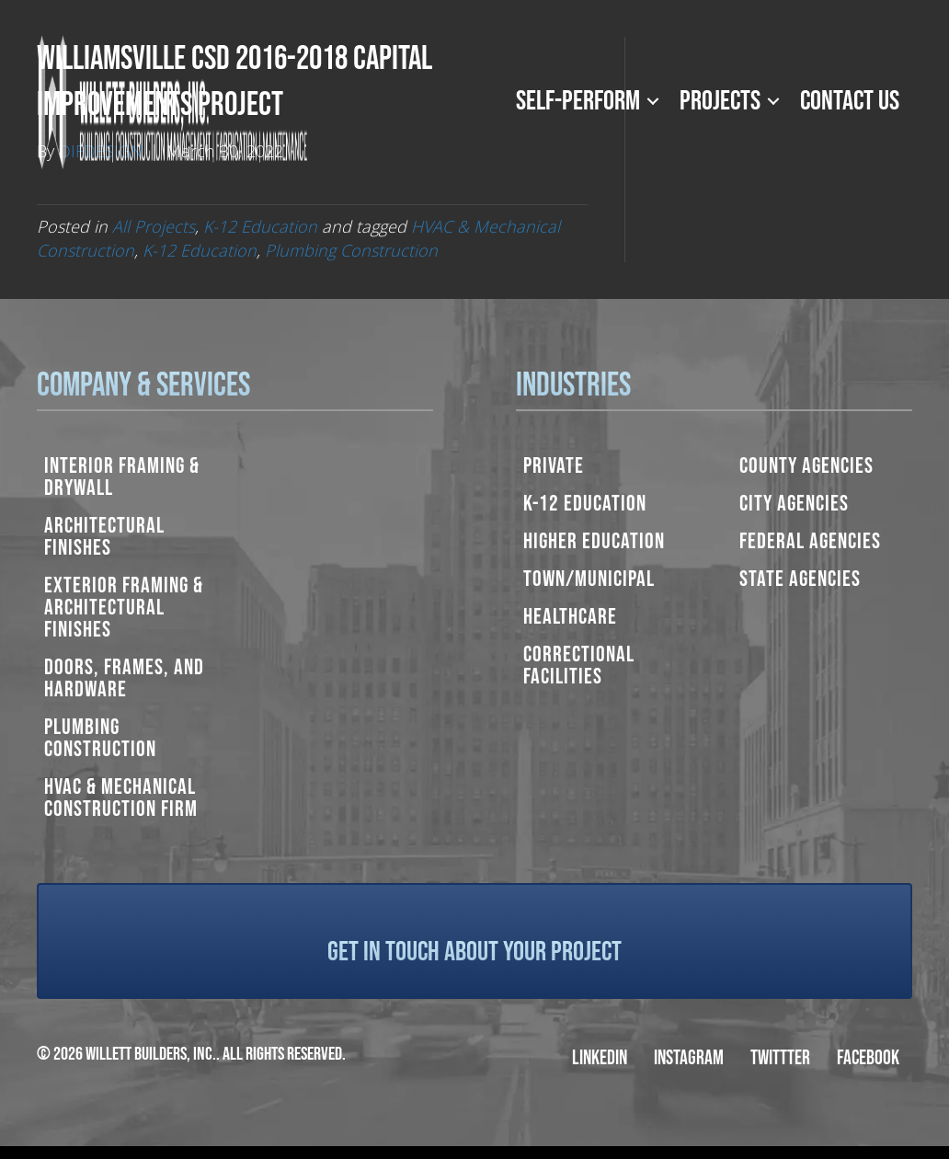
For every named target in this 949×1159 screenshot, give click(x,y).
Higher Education (594, 541)
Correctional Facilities (579, 665)
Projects (720, 101)
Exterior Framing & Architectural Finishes (123, 607)
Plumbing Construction (351, 250)
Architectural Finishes (104, 536)
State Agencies (800, 579)
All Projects (153, 226)
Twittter (780, 1058)
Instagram (689, 1058)
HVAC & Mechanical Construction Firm (121, 798)
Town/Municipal (589, 579)
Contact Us (849, 101)
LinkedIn (599, 1058)
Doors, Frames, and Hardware (124, 678)
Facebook (868, 1058)
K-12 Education (260, 226)
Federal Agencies (810, 541)
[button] (653, 101)
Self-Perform (578, 101)
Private (553, 466)
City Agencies (794, 503)
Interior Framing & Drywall (122, 477)
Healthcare (570, 616)
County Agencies (806, 466)
